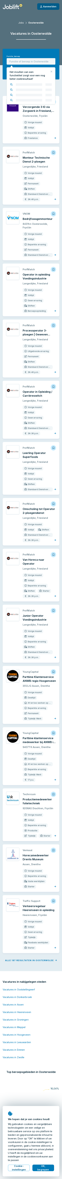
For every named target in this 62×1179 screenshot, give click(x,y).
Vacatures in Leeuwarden (17, 1042)
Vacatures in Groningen (16, 1019)
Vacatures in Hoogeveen (16, 1034)
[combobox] (31, 61)
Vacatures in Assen (13, 1004)
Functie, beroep (13, 56)
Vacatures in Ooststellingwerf (19, 989)
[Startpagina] (12, 6)
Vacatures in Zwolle (13, 1057)
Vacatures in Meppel (14, 1027)
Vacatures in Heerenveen (17, 1012)
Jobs (21, 22)
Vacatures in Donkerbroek (17, 997)
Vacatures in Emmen (14, 1049)
